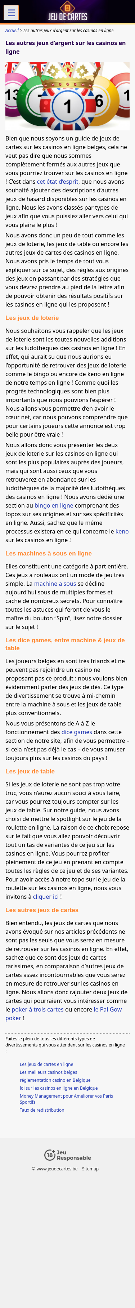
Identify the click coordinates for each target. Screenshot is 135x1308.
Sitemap (90, 1169)
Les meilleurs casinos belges (48, 1072)
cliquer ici (46, 897)
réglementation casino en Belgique (55, 1080)
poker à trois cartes (37, 1009)
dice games (77, 732)
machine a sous (55, 584)
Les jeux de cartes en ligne (46, 1064)
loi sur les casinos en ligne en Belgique (59, 1088)
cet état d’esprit (57, 182)
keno (122, 531)
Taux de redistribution (42, 1110)
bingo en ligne (54, 505)
